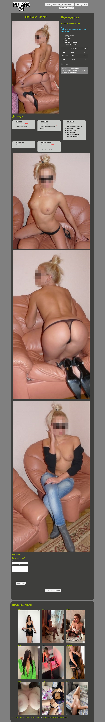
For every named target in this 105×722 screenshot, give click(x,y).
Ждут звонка (56, 4)
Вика (19, 681)
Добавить (20, 583)
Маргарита (69, 645)
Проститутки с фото (62, 717)
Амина (68, 609)
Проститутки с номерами (49, 717)
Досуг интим (14, 717)
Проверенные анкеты (67, 4)
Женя (19, 645)
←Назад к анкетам (53, 590)
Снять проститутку (24, 717)
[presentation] (23, 577)
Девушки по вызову (35, 717)
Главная (48, 4)
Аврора (20, 609)
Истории (85, 4)
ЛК (72, 8)
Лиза (43, 681)
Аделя (43, 609)
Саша (43, 645)
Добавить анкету (64, 8)
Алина (67, 681)
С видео (78, 4)
